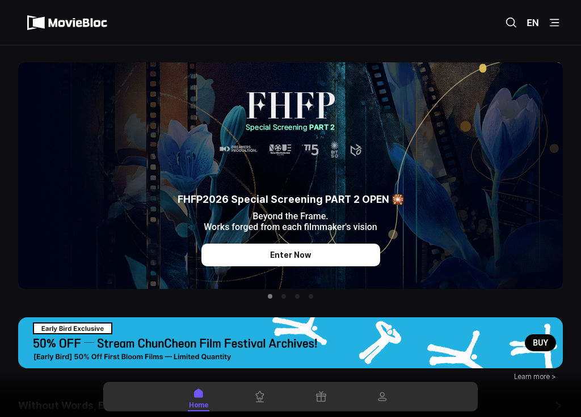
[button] (270, 296)
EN (533, 22)
